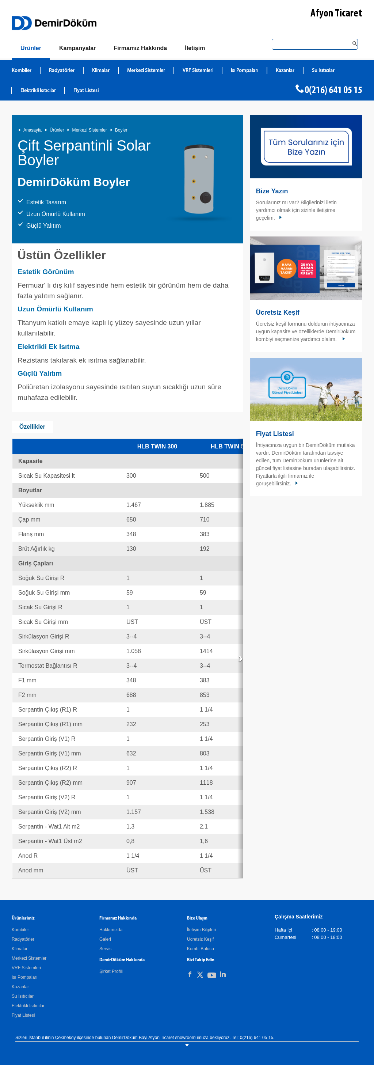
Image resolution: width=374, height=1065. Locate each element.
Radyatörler (23, 939)
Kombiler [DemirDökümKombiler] (21, 70)
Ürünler (57, 130)
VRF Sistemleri (26, 967)
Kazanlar (20, 986)
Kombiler (20, 929)
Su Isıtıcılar (23, 996)
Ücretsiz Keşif (277, 312)
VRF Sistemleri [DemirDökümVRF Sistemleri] (198, 70)
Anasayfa (32, 130)
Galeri (105, 939)
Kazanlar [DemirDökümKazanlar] (285, 70)
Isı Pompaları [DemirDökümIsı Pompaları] (244, 70)
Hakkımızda (110, 929)
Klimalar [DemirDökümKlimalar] (101, 70)
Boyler (121, 130)
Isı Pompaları (25, 977)
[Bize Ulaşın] (195, 48)
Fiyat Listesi (86, 91)
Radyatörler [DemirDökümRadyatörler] (62, 70)
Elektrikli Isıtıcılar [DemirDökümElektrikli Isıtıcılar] (38, 91)
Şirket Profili (111, 971)
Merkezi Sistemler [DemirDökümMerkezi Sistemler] (146, 70)
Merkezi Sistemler (89, 130)
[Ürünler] (31, 49)
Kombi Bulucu (200, 948)
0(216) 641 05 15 (333, 91)
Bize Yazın (272, 191)
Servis (105, 948)
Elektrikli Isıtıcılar (28, 1005)
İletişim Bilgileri (201, 929)
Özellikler (32, 427)
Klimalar (19, 948)
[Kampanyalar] (77, 48)
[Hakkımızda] (140, 48)
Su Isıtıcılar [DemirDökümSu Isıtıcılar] (323, 70)
